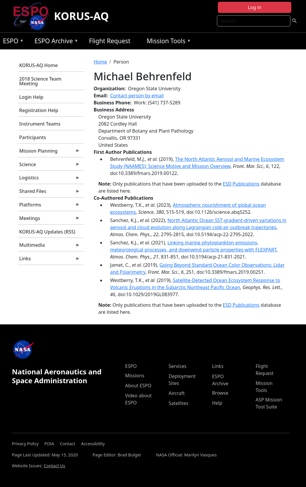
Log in (254, 7)
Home (100, 62)
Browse (220, 393)
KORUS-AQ (81, 16)
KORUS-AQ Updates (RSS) (47, 232)
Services (177, 366)
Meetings (49, 219)
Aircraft (176, 393)
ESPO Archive (54, 42)
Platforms (49, 206)
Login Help (31, 97)
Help (217, 403)
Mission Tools (167, 42)
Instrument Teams (39, 124)
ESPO (12, 42)
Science (49, 166)
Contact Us (54, 465)
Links (49, 260)
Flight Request (110, 41)
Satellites (178, 403)
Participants (32, 137)
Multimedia (49, 246)
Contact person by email (137, 95)
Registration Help (38, 110)
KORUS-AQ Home (38, 65)
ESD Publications (241, 184)
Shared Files (49, 192)
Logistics (49, 179)
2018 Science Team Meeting (40, 81)
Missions (134, 375)
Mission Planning (49, 152)
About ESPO (138, 385)
